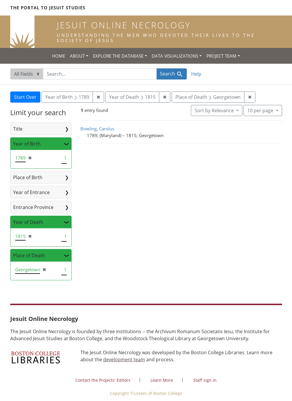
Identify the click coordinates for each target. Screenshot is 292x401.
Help (196, 74)
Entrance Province (33, 207)
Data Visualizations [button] (175, 56)
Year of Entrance (31, 192)
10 (260, 110)
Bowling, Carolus (97, 129)
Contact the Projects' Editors (102, 380)
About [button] (77, 56)
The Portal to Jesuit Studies (47, 8)
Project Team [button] (221, 56)
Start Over (25, 97)
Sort (215, 110)
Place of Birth (27, 177)
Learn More (162, 380)
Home (58, 56)
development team (124, 359)
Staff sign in (205, 380)
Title (18, 129)
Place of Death (29, 255)
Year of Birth (27, 144)
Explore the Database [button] (118, 56)
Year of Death (28, 222)
